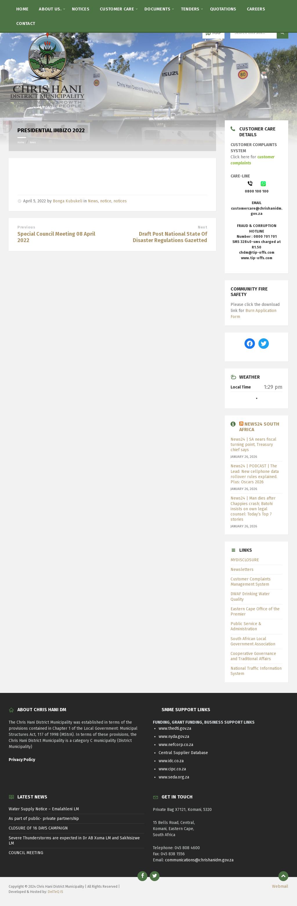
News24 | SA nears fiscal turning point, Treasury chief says (253, 444)
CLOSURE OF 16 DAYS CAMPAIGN (38, 828)
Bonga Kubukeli (67, 201)
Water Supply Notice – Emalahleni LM (44, 809)
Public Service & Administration (246, 626)
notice (105, 201)
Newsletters (242, 569)
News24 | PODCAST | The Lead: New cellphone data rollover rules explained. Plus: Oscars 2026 (255, 474)
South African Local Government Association (253, 641)
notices (120, 201)
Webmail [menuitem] (280, 886)
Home (20, 142)
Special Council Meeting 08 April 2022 (56, 237)
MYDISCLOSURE (245, 560)
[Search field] (259, 33)
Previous (26, 227)
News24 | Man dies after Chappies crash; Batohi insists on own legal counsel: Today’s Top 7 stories (253, 509)
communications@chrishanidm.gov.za (199, 860)
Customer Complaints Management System (251, 582)
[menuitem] (22, 8)
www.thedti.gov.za (175, 728)
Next (202, 227)
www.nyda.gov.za (174, 736)
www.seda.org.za (174, 777)
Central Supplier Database (183, 752)
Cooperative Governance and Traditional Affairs (253, 656)
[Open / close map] (213, 33)
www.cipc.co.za (172, 769)
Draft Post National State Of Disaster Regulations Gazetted (170, 237)
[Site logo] (48, 109)
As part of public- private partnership (44, 818)
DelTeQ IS (55, 892)
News (33, 142)
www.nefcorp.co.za (176, 744)
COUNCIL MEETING (26, 852)
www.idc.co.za (171, 760)
